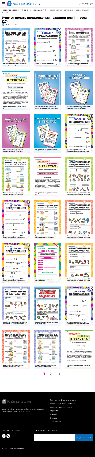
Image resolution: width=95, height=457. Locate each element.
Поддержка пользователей (61, 407)
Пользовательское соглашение (62, 404)
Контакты (53, 418)
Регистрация (87, 4)
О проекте (54, 411)
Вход (76, 4)
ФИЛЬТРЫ (10, 24)
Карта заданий (55, 422)
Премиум (53, 414)
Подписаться (84, 437)
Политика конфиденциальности (63, 400)
